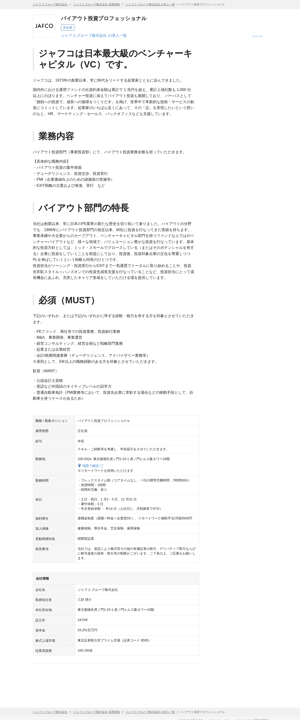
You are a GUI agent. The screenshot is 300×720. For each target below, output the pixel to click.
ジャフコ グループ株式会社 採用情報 (96, 4)
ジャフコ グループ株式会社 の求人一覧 (150, 4)
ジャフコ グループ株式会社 (50, 4)
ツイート (257, 36)
